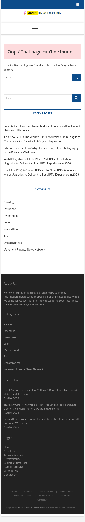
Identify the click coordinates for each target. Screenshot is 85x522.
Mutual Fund (11, 229)
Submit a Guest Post (15, 462)
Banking (9, 202)
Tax (6, 236)
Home (7, 447)
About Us (9, 450)
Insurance (10, 209)
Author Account (13, 466)
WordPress (39, 507)
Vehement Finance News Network (24, 249)
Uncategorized (13, 242)
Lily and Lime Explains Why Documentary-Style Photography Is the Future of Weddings (42, 420)
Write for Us (11, 470)
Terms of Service (13, 454)
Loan (7, 222)
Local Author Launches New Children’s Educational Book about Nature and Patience (40, 392)
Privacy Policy (12, 458)
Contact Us (10, 474)
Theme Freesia (25, 507)
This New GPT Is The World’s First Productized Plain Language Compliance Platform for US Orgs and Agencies (40, 406)
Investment (11, 215)
